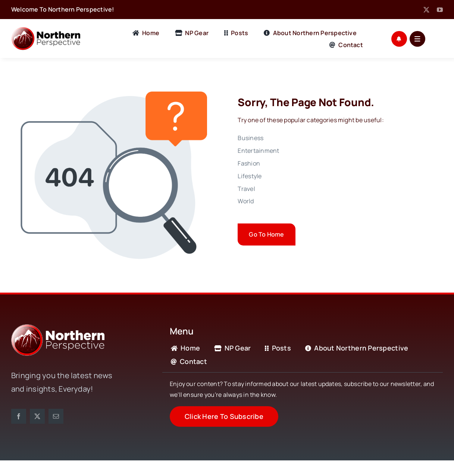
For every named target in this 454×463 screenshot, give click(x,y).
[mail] (55, 416)
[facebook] (18, 416)
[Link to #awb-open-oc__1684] (417, 39)
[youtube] (440, 10)
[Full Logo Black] (45, 30)
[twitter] (426, 10)
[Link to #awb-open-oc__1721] (399, 39)
